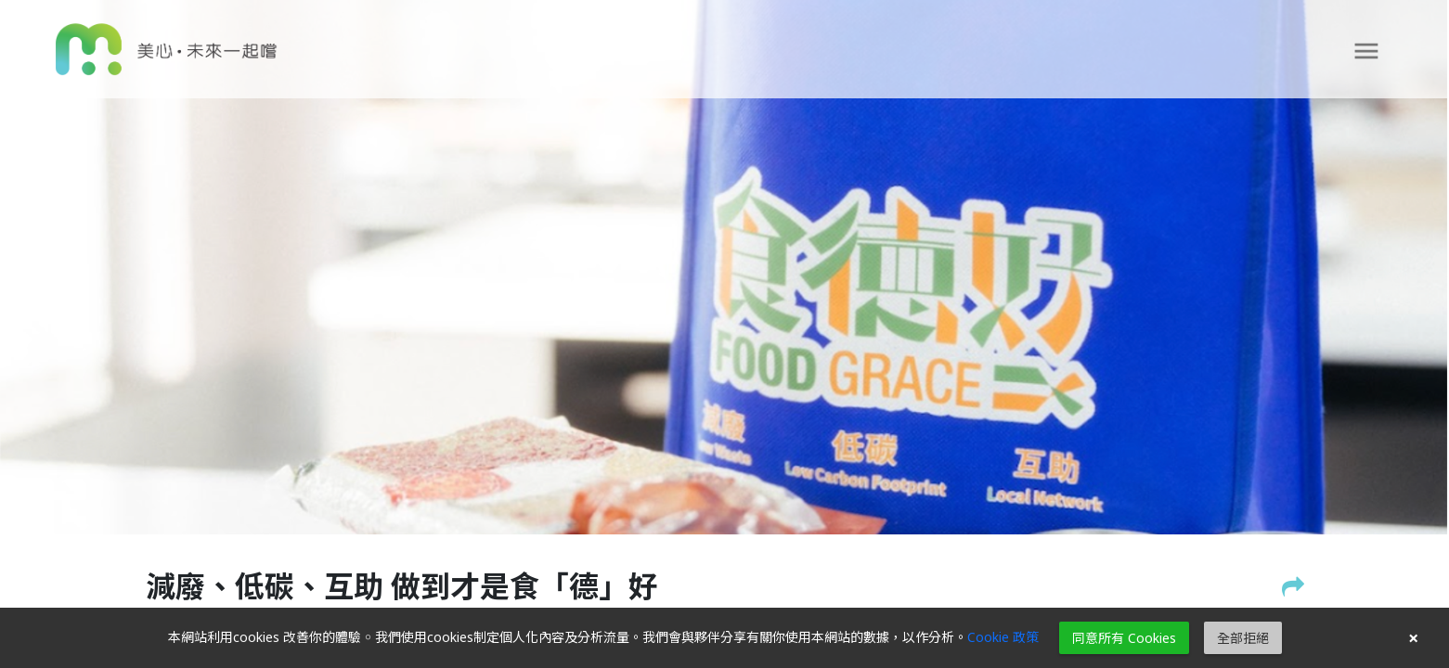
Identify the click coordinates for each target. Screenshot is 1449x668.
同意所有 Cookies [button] (1124, 638)
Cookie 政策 (1003, 637)
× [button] (1413, 638)
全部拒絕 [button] (1243, 638)
